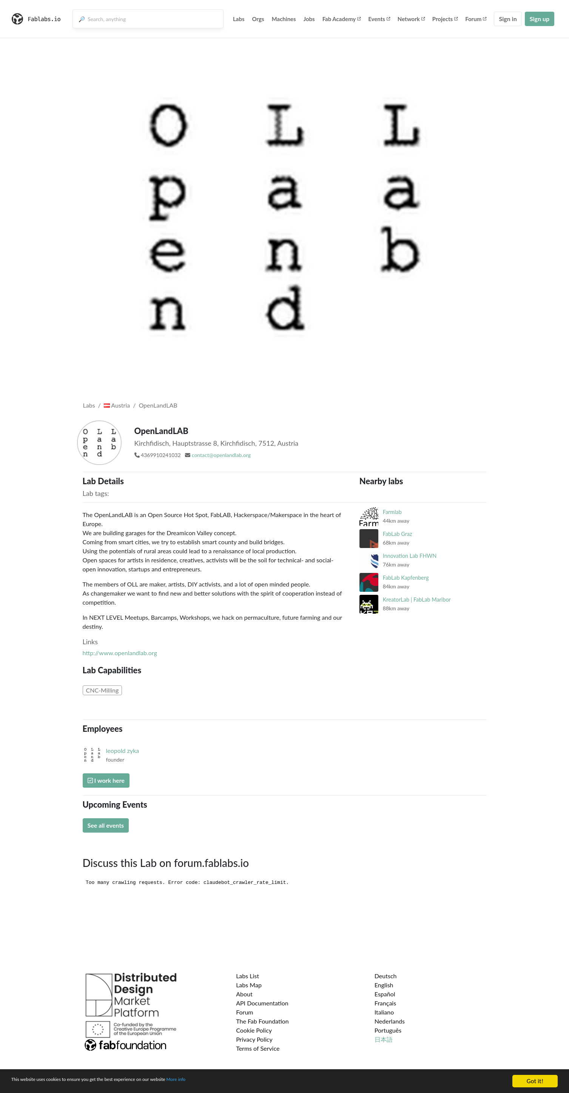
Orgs (258, 18)
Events (379, 18)
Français (385, 1003)
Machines (284, 18)
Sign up (539, 18)
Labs (239, 18)
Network (411, 18)
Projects (445, 18)
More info (232, 1082)
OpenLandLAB (158, 405)
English (384, 984)
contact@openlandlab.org (221, 455)
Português (388, 1030)
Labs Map (249, 984)
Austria (117, 405)
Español (385, 994)
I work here (106, 780)
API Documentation (262, 1003)
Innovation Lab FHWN (409, 556)
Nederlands (390, 1021)
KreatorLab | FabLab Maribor (417, 599)
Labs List (247, 975)
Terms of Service (257, 1048)
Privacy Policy (254, 1039)
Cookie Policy (254, 1030)
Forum (475, 18)
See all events (106, 825)
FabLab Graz (397, 534)
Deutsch (386, 975)
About (244, 994)
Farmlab (392, 512)
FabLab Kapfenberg (406, 577)
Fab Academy (341, 18)
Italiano (384, 1012)
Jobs (309, 18)
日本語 (384, 1039)
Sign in (508, 18)
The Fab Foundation (262, 1021)
